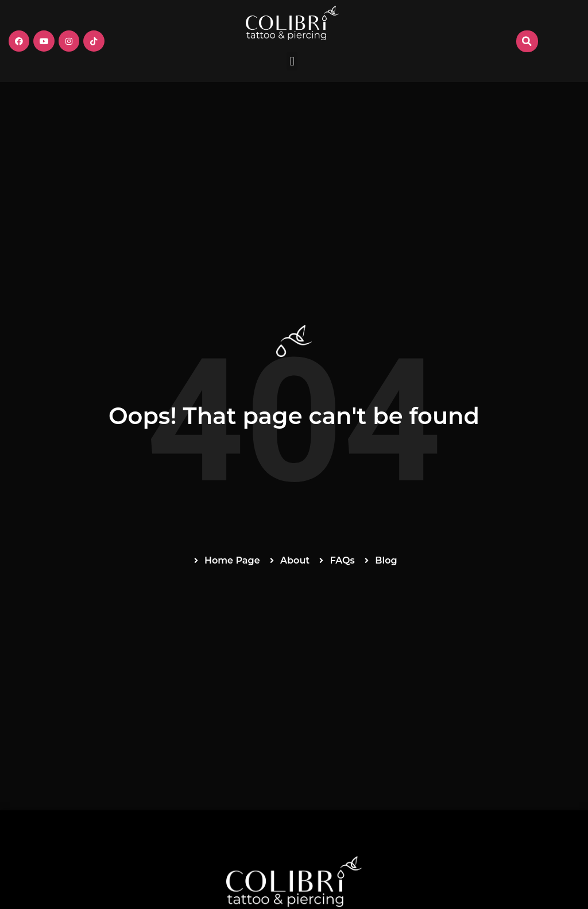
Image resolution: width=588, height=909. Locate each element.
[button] (292, 61)
